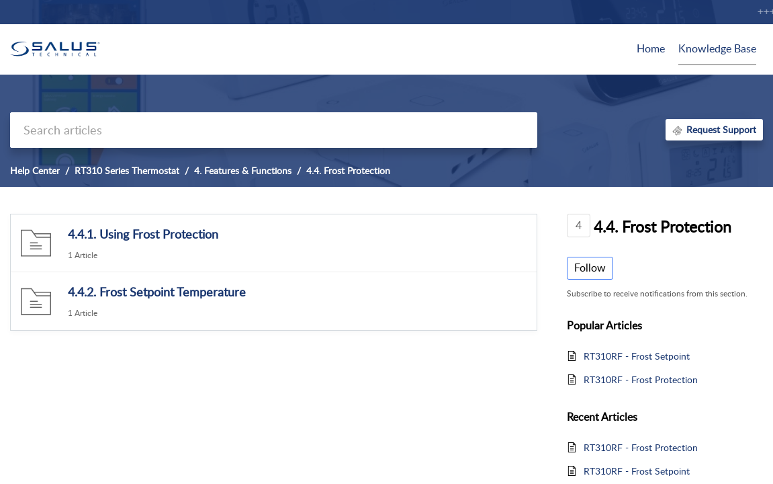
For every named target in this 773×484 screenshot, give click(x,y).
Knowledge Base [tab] (717, 48)
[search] (273, 130)
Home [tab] (651, 48)
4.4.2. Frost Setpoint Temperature (157, 291)
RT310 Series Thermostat (127, 170)
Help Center (35, 170)
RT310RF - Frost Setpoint (637, 356)
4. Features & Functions (242, 170)
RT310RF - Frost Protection (641, 379)
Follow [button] (590, 267)
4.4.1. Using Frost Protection (143, 234)
